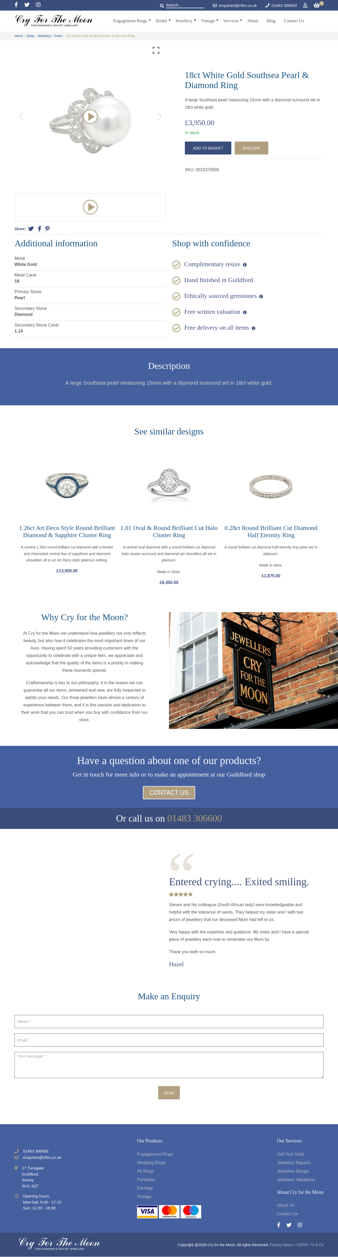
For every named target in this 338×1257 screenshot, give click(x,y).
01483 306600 (284, 5)
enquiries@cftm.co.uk (235, 5)
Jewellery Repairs (293, 1163)
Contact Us (294, 20)
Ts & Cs (317, 1245)
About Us (285, 1206)
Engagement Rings (130, 20)
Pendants (146, 1180)
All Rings (145, 1171)
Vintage (208, 20)
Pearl (58, 36)
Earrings (145, 1188)
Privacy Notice (281, 1245)
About (253, 20)
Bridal (161, 20)
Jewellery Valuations (296, 1180)
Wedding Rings (151, 1163)
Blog (271, 20)
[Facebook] (19, 5)
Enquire (254, 148)
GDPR (302, 1245)
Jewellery (184, 20)
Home (19, 36)
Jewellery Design (293, 1171)
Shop (30, 36)
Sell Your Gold (290, 1154)
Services (231, 20)
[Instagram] (38, 5)
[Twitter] (30, 5)
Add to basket (209, 148)
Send (169, 1093)
